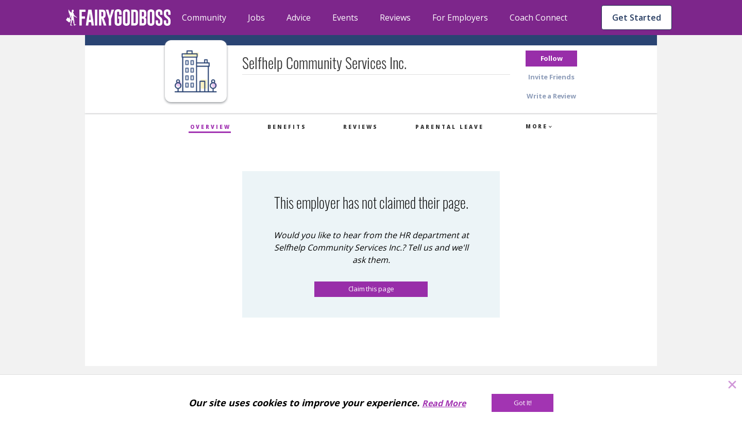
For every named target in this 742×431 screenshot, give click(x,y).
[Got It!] (522, 403)
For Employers (460, 17)
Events (345, 17)
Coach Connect (538, 17)
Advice (298, 17)
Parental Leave (449, 126)
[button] (551, 59)
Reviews (395, 17)
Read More (444, 403)
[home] (118, 17)
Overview (210, 126)
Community (204, 17)
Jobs (256, 17)
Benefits (287, 126)
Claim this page (371, 288)
